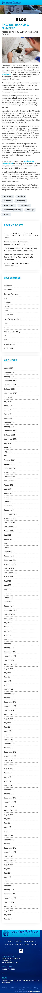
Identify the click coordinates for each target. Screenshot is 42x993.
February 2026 (9, 372)
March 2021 (8, 597)
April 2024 (8, 455)
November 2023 (10, 472)
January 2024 (9, 464)
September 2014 (10, 906)
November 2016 (10, 802)
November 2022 (10, 518)
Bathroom (8, 289)
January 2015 (9, 889)
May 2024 (8, 451)
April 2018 (7, 735)
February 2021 (9, 601)
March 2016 (8, 835)
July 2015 (7, 868)
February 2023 (9, 506)
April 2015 (7, 881)
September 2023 (10, 480)
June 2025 (8, 405)
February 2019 (9, 693)
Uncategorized (9, 344)
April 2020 (7, 635)
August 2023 (9, 485)
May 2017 (7, 777)
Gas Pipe (7, 302)
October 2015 (9, 856)
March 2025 (8, 418)
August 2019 (8, 668)
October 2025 (9, 389)
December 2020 (10, 610)
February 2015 (9, 885)
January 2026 (9, 376)
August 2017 (8, 768)
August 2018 (8, 718)
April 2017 (7, 781)
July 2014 (7, 914)
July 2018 (7, 722)
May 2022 (7, 543)
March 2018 (8, 739)
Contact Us (9, 944)
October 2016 (9, 806)
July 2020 (7, 622)
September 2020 (10, 618)
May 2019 (7, 681)
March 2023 (8, 501)
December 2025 (10, 380)
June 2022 (8, 539)
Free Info (19, 944)
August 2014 (8, 910)
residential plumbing (12, 209)
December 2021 (10, 560)
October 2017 (9, 760)
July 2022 (7, 535)
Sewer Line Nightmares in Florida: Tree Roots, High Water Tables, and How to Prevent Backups (18, 256)
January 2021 (9, 606)
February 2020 (9, 643)
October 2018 (9, 710)
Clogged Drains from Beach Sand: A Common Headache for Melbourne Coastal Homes (21, 235)
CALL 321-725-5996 (8, 969)
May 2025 (7, 410)
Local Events (9, 314)
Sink (5, 335)
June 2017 (8, 773)
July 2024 (7, 443)
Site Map (34, 945)
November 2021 (10, 564)
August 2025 (9, 397)
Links (27, 944)
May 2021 (7, 589)
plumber (7, 200)
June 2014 (8, 919)
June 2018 (8, 727)
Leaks (6, 310)
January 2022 (9, 556)
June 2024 (8, 447)
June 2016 (8, 823)
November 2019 (10, 656)
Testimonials (28, 941)
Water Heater (9, 348)
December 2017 (10, 752)
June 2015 (7, 873)
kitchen (21, 196)
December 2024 (10, 430)
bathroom (8, 196)
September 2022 (10, 526)
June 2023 (8, 493)
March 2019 (8, 689)
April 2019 (7, 685)
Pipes (6, 323)
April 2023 (7, 497)
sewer (6, 214)
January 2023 (9, 510)
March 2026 (8, 368)
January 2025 (9, 426)
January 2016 (9, 843)
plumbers (6, 74)
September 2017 (10, 764)
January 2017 (9, 793)
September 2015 (10, 860)
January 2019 (9, 697)
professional (8, 205)
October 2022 (9, 522)
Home (10, 941)
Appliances (8, 285)
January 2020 (9, 647)
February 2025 (9, 422)
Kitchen (7, 306)
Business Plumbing (11, 294)
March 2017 (8, 785)
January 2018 (9, 747)
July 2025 (7, 401)
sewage (30, 209)
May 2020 (7, 631)
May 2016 (7, 827)
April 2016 (7, 831)
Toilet (6, 340)
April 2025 (7, 414)
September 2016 (10, 810)
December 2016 (10, 798)
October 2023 (9, 476)
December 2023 (10, 468)
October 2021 (9, 568)
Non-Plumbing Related (13, 319)
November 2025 (10, 385)
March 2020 (8, 639)
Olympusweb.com (33, 991)
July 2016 (7, 818)
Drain (6, 298)
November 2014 (10, 898)
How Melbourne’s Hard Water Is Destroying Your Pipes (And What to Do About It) (20, 249)
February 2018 (9, 743)
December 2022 (10, 514)
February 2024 (9, 460)
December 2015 (10, 848)
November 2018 (10, 706)
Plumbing (7, 327)
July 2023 (7, 489)
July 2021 (7, 581)
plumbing (21, 200)
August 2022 (9, 531)
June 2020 (8, 627)
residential (24, 205)
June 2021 (7, 585)
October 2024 (9, 435)
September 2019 (10, 664)
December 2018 (10, 702)
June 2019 (8, 677)
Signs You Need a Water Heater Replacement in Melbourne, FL (16, 243)
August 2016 (8, 814)
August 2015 (8, 864)
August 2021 (8, 576)
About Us (18, 941)
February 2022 (9, 551)
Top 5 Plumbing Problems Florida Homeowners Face (16, 264)
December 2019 (10, 652)
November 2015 (10, 852)
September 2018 (10, 714)
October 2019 (9, 660)
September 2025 (10, 393)
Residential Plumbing (12, 331)
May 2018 (7, 731)
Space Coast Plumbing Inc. (24, 987)
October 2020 (9, 614)
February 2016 (9, 839)
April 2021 (7, 593)
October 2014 (9, 902)
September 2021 (10, 572)
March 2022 (8, 547)
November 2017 (10, 756)
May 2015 (7, 877)
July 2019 (7, 672)
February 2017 (9, 789)
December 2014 (10, 894)
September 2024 (10, 439)
